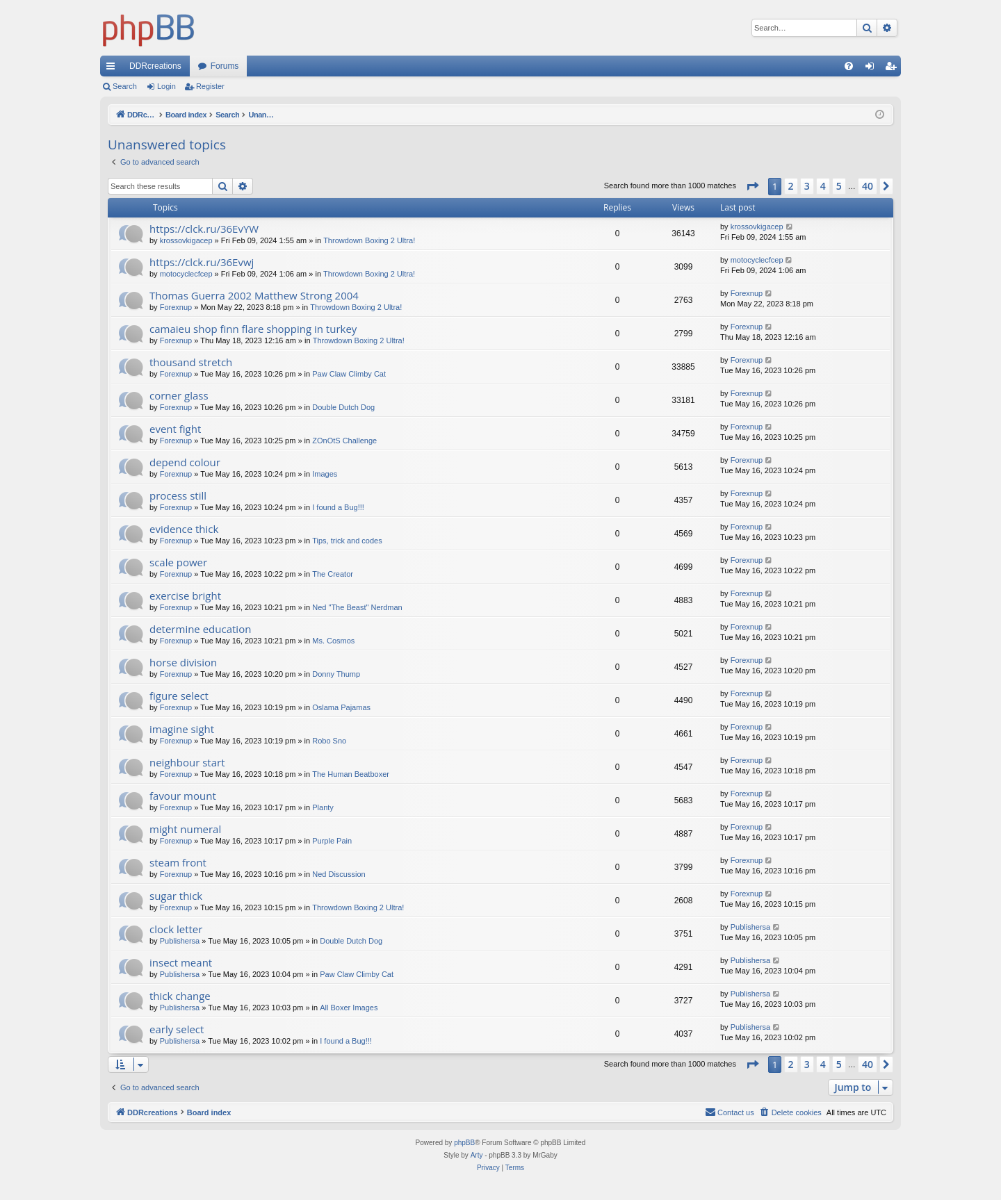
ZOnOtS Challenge (344, 440)
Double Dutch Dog (343, 407)
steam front (177, 862)
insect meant (180, 962)
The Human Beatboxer (350, 774)
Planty (323, 807)
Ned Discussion (338, 874)
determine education (200, 629)
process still (177, 495)
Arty (477, 1155)
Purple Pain (332, 841)
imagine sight (181, 729)
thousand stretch (190, 362)
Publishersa (180, 941)
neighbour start (187, 762)
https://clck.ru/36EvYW (204, 229)
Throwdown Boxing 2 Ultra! (369, 240)
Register (210, 86)
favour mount (182, 796)
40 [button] (867, 185)
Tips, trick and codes (347, 540)
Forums (225, 66)
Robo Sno (329, 741)
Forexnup (176, 307)
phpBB (464, 1142)
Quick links (113, 68)
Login (166, 86)
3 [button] (807, 185)
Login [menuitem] (872, 68)
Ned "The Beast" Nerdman (357, 607)
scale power (178, 562)
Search (125, 86)
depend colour (184, 462)
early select (176, 1029)
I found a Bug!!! (338, 507)
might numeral (185, 829)
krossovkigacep (186, 240)
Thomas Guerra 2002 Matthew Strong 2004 (254, 295)
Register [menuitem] (893, 68)
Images (324, 474)
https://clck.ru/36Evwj (201, 262)
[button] (752, 186)
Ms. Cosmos (333, 640)
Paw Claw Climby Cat (349, 374)
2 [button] (791, 185)
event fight (175, 429)
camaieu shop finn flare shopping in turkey (253, 329)
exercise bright (185, 595)
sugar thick (175, 896)
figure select (179, 695)
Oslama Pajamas (341, 707)
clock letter (175, 929)
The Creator (332, 574)
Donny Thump (336, 674)
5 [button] (839, 185)
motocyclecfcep (186, 274)
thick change (180, 996)
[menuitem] (848, 66)
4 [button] (823, 185)
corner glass (179, 395)
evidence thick (183, 529)
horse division (183, 662)
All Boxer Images (348, 1007)
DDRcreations (155, 66)
